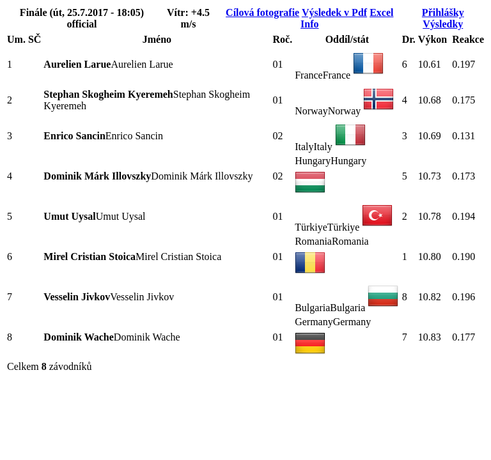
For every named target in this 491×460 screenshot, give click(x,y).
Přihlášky (443, 12)
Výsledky (443, 24)
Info (309, 24)
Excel (381, 12)
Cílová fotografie (262, 12)
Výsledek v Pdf (334, 12)
